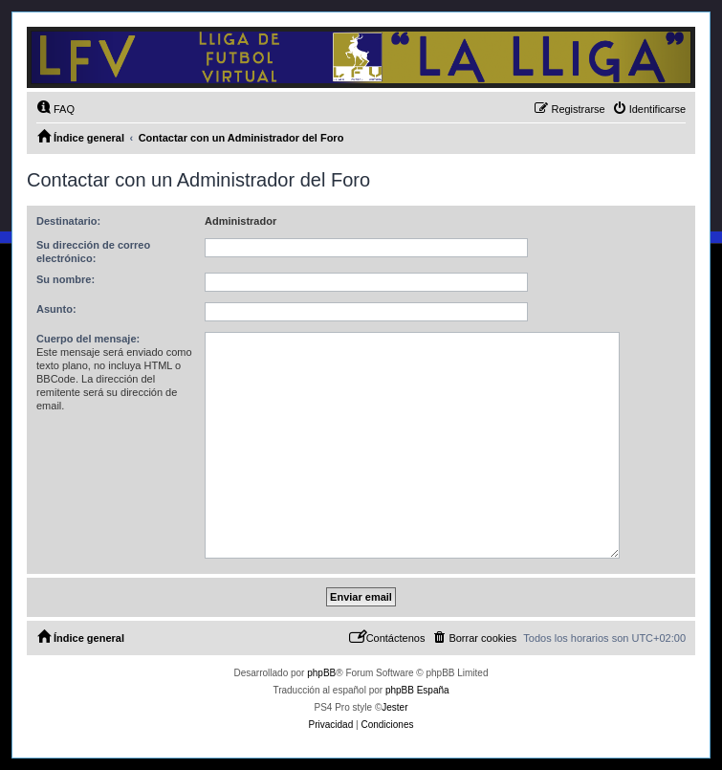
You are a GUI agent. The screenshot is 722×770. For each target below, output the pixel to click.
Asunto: (56, 309)
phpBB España (417, 690)
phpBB (321, 673)
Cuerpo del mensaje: (88, 338)
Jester (394, 707)
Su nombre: (65, 279)
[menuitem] (55, 109)
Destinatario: (68, 221)
